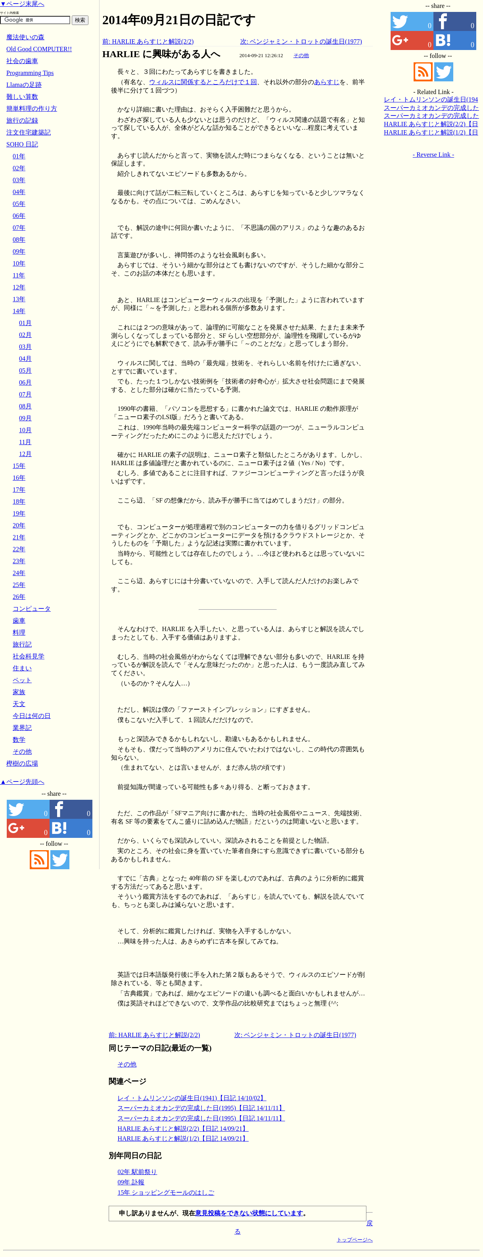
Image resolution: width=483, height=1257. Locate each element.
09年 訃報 (130, 1182)
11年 (19, 275)
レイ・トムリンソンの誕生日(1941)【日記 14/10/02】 (191, 1098)
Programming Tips (30, 72)
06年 (19, 215)
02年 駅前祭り (137, 1171)
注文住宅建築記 (28, 132)
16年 (19, 477)
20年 (19, 525)
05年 (19, 203)
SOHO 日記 (22, 144)
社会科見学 (28, 656)
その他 (301, 55)
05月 (25, 370)
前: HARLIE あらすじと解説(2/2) (148, 41)
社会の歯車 (22, 61)
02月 (25, 334)
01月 (25, 323)
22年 (19, 549)
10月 (25, 430)
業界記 (22, 727)
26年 (19, 596)
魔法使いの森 (25, 37)
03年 (19, 180)
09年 (19, 251)
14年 (19, 311)
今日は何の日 (32, 715)
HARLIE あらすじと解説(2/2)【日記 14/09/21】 (183, 1128)
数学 (19, 739)
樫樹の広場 (22, 763)
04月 (25, 358)
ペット (22, 680)
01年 (19, 156)
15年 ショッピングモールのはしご (165, 1192)
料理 (19, 632)
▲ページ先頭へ (22, 781)
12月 (25, 453)
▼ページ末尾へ (22, 3)
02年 (19, 168)
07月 (25, 394)
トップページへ (355, 1240)
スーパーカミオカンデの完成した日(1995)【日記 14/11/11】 (201, 1108)
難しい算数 (22, 96)
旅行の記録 (22, 120)
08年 (19, 239)
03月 (25, 346)
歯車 (19, 620)
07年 (19, 227)
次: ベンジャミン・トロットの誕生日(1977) (301, 41)
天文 (19, 704)
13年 (19, 299)
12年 (19, 287)
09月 (25, 418)
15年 (19, 465)
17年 (19, 489)
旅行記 (22, 644)
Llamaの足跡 (24, 84)
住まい (22, 668)
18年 (19, 501)
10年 (19, 263)
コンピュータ (32, 608)
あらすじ (326, 82)
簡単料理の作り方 (31, 108)
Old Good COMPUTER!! (39, 49)
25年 (19, 584)
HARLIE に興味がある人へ (161, 54)
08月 (25, 406)
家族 (19, 692)
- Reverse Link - (433, 154)
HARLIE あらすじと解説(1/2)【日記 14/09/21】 (183, 1138)
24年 (19, 573)
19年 (19, 513)
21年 (19, 537)
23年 (19, 561)
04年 (19, 192)
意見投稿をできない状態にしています (249, 1213)
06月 (25, 382)
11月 (25, 442)
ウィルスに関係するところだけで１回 (203, 82)
